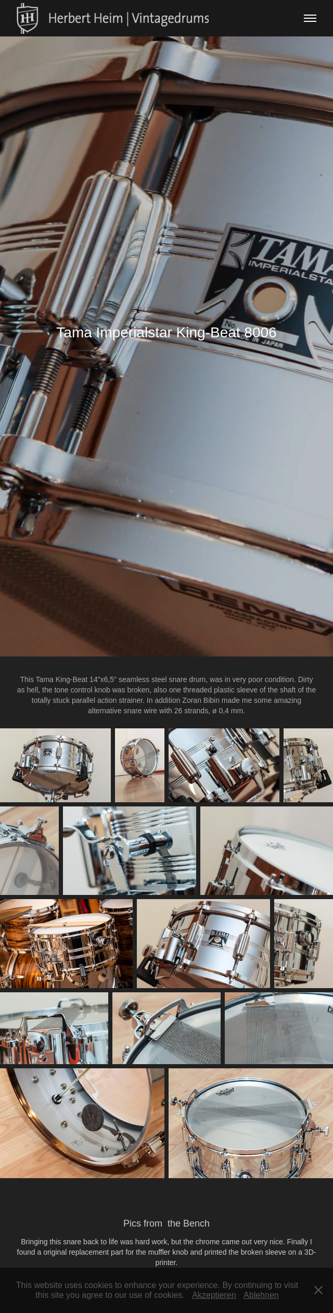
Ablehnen (261, 1295)
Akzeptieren (214, 1295)
